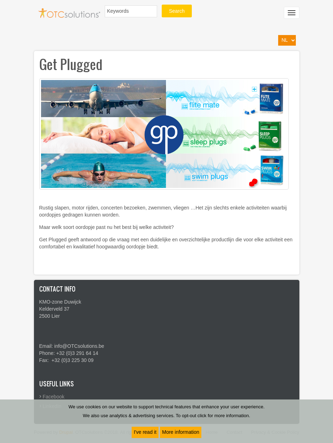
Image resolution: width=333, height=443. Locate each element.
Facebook (53, 396)
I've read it (145, 432)
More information (180, 432)
